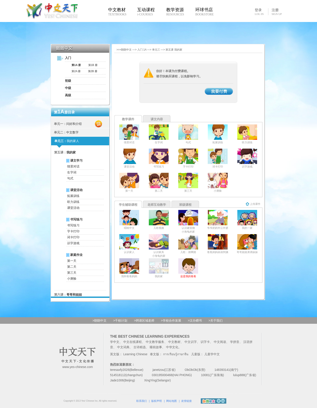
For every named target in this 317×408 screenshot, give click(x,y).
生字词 (71, 172)
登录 (259, 11)
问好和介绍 (74, 124)
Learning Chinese (135, 354)
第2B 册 (92, 71)
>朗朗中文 (99, 320)
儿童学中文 (212, 354)
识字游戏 (73, 243)
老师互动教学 (156, 204)
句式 (70, 178)
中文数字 (72, 132)
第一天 (71, 260)
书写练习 (73, 225)
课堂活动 (73, 207)
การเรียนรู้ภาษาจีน (175, 354)
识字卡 (205, 342)
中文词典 (123, 347)
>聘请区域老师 (144, 320)
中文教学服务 (155, 342)
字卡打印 (73, 231)
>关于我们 (215, 320)
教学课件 (128, 119)
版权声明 (156, 401)
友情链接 (186, 401)
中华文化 (172, 347)
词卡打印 (73, 237)
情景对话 (73, 166)
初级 (68, 80)
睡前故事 (156, 347)
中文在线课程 (132, 342)
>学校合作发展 (171, 320)
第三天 (71, 272)
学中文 (114, 342)
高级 (68, 95)
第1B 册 (93, 65)
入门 (68, 58)
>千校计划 (120, 320)
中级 (68, 88)
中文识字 (190, 342)
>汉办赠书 (195, 320)
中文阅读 (220, 342)
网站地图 (171, 401)
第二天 (71, 266)
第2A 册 (76, 71)
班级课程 (185, 204)
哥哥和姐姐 (74, 294)
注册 (277, 12)
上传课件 (253, 204)
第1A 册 (76, 65)
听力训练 (73, 202)
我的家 (71, 152)
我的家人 (73, 141)
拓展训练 (73, 196)
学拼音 (234, 342)
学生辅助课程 (128, 204)
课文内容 (157, 119)
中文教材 (174, 342)
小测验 (71, 278)
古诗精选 (139, 347)
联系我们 (141, 401)
